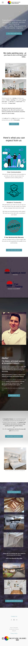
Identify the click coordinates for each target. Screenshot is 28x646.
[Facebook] (11, 620)
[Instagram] (14, 620)
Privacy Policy (14, 633)
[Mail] (16, 620)
